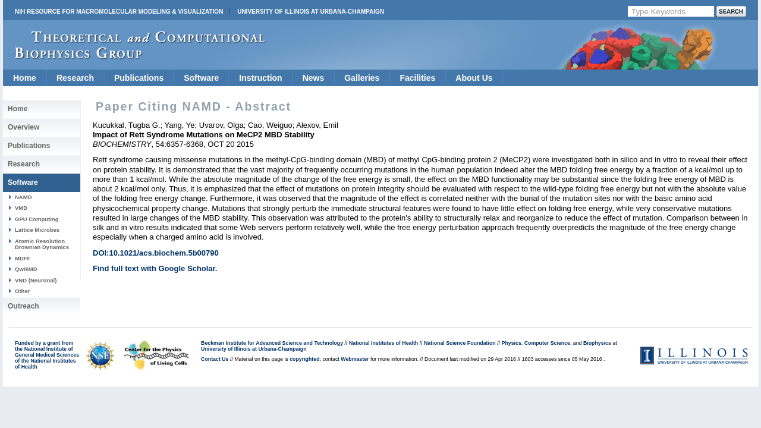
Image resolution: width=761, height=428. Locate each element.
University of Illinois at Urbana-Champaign (310, 11)
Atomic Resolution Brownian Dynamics (42, 244)
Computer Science (547, 343)
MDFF (22, 258)
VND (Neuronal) (35, 280)
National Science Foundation (460, 343)
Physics (511, 343)
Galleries (361, 78)
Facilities (417, 78)
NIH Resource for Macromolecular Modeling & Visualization (119, 11)
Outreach (23, 306)
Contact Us (214, 359)
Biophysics (597, 343)
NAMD (23, 197)
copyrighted (304, 359)
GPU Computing (36, 219)
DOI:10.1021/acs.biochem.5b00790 (156, 252)
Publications (138, 78)
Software (201, 78)
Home (24, 78)
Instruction (260, 78)
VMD (21, 207)
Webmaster (355, 359)
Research (75, 78)
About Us (473, 78)
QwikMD (26, 269)
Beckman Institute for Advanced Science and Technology (272, 343)
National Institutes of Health (383, 343)
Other (22, 291)
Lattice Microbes (37, 229)
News (314, 78)
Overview (23, 127)
